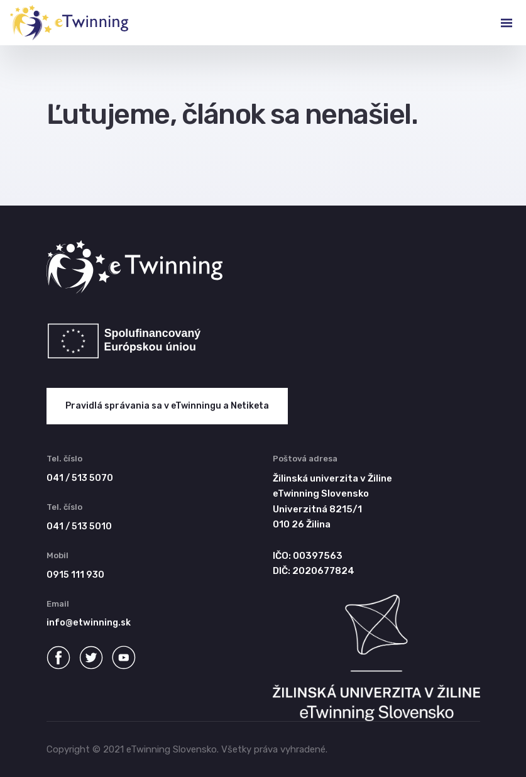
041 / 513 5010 (79, 526)
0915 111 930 (75, 575)
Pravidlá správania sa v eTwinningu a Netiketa (167, 405)
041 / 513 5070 (80, 478)
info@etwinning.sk (89, 622)
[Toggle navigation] (496, 22)
